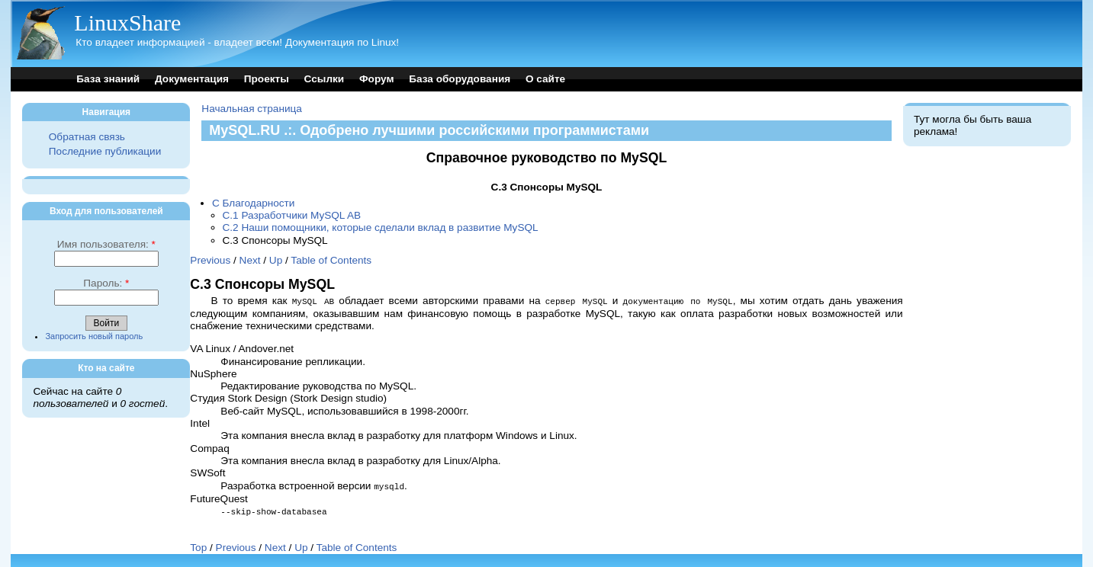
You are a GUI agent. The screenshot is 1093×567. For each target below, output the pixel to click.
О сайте (545, 79)
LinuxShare (127, 22)
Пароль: (106, 283)
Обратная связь (87, 137)
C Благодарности (253, 203)
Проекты (266, 79)
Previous (210, 260)
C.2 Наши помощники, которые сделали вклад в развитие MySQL (380, 227)
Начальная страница (251, 108)
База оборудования (459, 79)
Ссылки (324, 79)
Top (198, 545)
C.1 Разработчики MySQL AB (292, 215)
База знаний (108, 79)
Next (250, 260)
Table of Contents (331, 260)
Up (275, 260)
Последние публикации (105, 151)
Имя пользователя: (106, 244)
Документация (192, 79)
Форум (376, 79)
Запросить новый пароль (94, 336)
